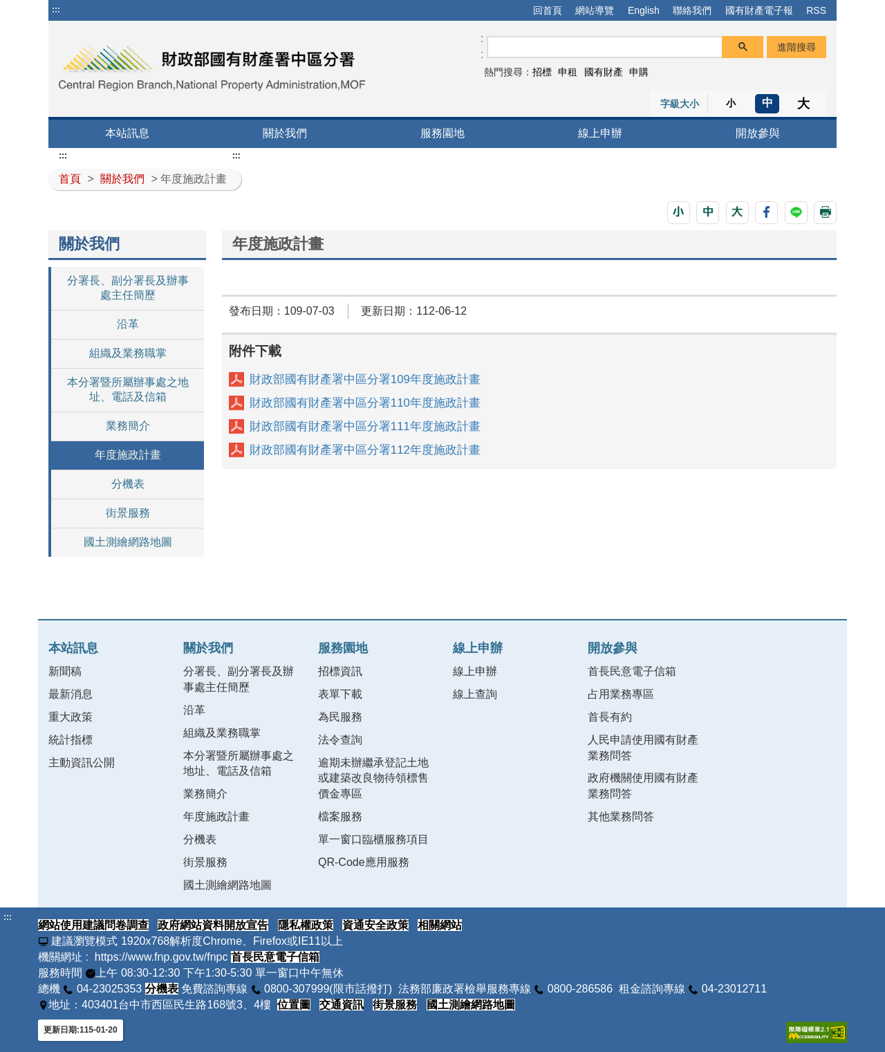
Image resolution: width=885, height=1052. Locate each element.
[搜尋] (605, 47)
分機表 (128, 484)
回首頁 (547, 10)
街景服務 (128, 513)
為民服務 (340, 717)
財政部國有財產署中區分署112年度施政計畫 (365, 449)
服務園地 (442, 133)
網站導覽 (594, 10)
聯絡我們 (692, 10)
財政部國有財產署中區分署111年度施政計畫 (365, 426)
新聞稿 (65, 671)
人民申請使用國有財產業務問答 (643, 748)
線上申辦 (600, 133)
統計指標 (70, 740)
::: (56, 10)
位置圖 (293, 1005)
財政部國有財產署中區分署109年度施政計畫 (365, 379)
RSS (816, 10)
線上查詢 (475, 694)
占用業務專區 (621, 694)
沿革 (128, 324)
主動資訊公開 (81, 762)
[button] (678, 212)
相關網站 (440, 925)
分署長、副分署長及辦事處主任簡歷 (128, 288)
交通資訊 (341, 1005)
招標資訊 (340, 671)
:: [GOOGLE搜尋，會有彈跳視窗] (482, 46)
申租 (567, 71)
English (644, 10)
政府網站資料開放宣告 (213, 925)
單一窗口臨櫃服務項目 (373, 839)
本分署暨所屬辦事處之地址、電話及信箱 (128, 389)
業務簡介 (128, 426)
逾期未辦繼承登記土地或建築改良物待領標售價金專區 (373, 778)
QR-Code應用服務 (363, 862)
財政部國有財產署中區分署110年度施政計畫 (365, 402)
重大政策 (70, 717)
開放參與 (758, 133)
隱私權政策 (305, 925)
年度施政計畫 (128, 455)
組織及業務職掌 (128, 353)
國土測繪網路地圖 (128, 542)
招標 (542, 71)
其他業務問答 (621, 816)
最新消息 (70, 694)
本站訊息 (127, 133)
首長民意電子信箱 (632, 671)
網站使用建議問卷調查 (93, 925)
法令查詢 (340, 740)
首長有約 (610, 717)
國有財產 (603, 71)
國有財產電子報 (759, 10)
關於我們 (285, 133)
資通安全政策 (375, 925)
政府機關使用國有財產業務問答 (643, 786)
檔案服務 (340, 816)
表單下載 (340, 694)
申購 (639, 71)
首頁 (70, 179)
